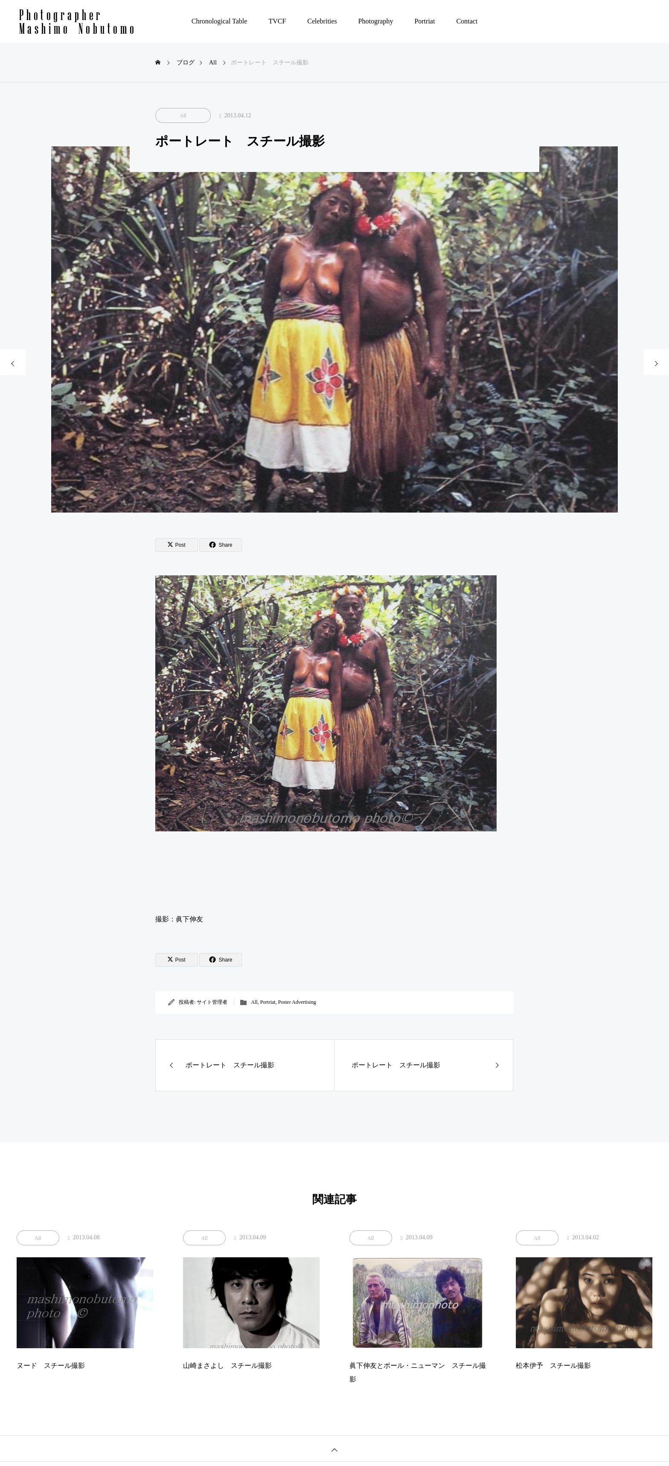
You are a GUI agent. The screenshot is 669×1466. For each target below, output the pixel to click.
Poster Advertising (297, 1002)
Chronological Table (219, 21)
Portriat (424, 21)
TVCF (277, 21)
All (183, 116)
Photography (375, 21)
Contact (466, 21)
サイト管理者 (212, 1002)
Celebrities (322, 21)
